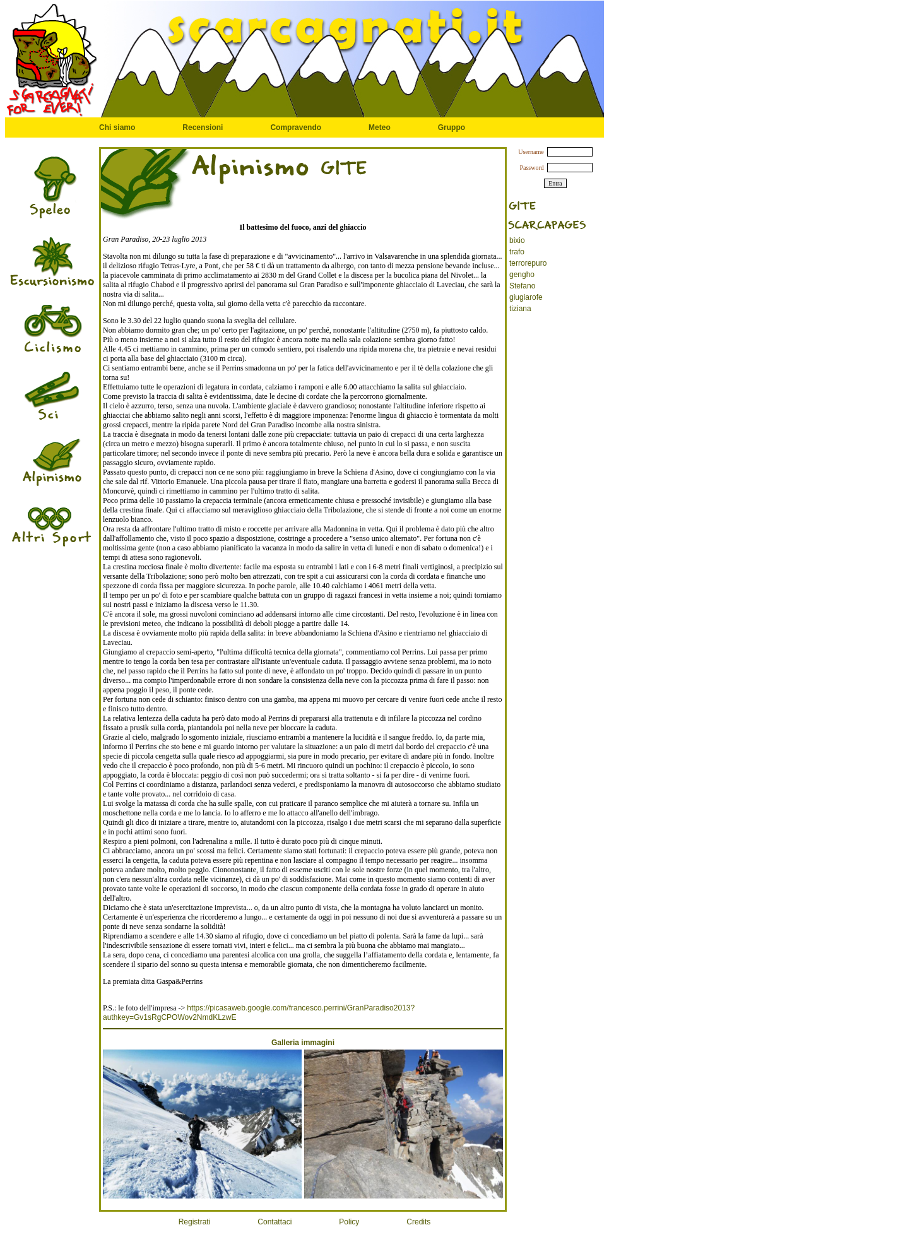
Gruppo (451, 127)
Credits (418, 1221)
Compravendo (295, 127)
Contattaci (274, 1221)
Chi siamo (117, 127)
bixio (517, 240)
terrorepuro (527, 263)
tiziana (520, 308)
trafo (516, 251)
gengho (522, 274)
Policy (349, 1221)
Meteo (380, 127)
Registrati (195, 1221)
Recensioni (202, 127)
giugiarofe (526, 297)
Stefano (522, 285)
